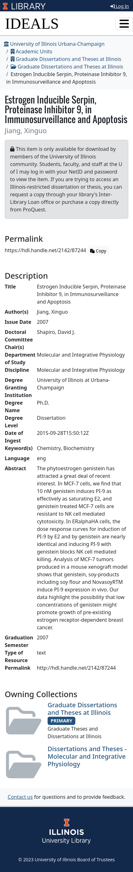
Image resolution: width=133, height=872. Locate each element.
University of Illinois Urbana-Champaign (54, 43)
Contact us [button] (20, 796)
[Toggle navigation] (124, 23)
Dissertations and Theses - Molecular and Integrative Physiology (87, 756)
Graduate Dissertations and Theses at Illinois (66, 59)
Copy (98, 251)
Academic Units (31, 51)
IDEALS (32, 23)
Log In (119, 6)
